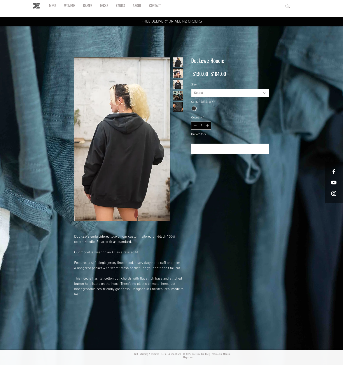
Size (195, 85)
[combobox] (230, 93)
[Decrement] (194, 125)
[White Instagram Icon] (334, 193)
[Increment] (208, 125)
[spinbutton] (201, 125)
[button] (289, 5)
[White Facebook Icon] (334, 171)
